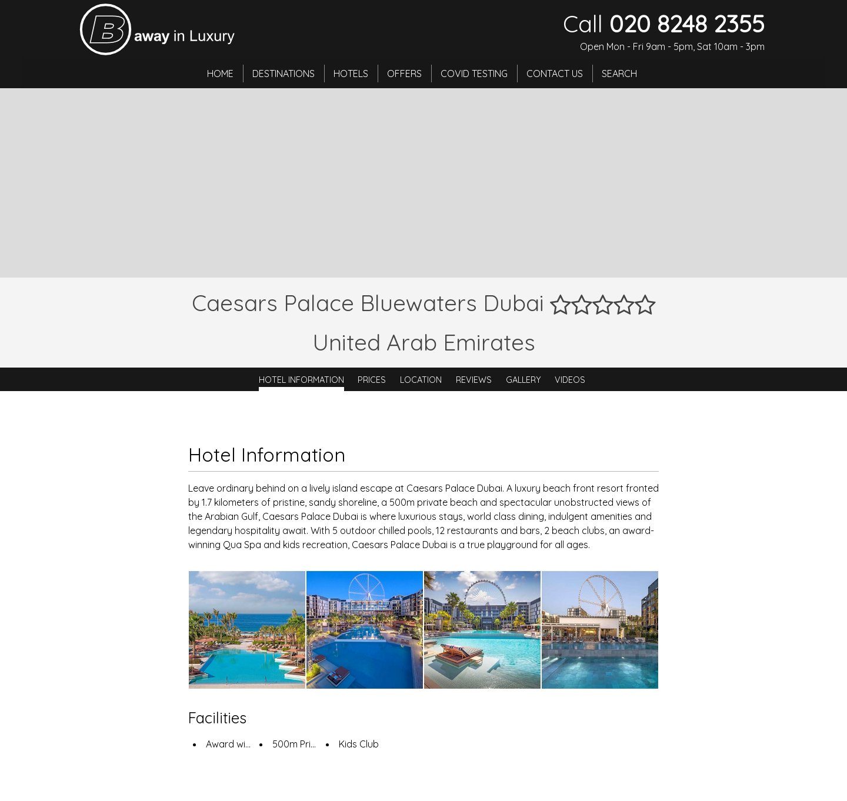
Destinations (283, 73)
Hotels (351, 73)
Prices (372, 379)
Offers (404, 73)
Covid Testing (474, 73)
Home (220, 73)
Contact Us (554, 73)
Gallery (523, 379)
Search (619, 73)
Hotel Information (301, 379)
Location (421, 379)
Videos (570, 379)
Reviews (474, 379)
